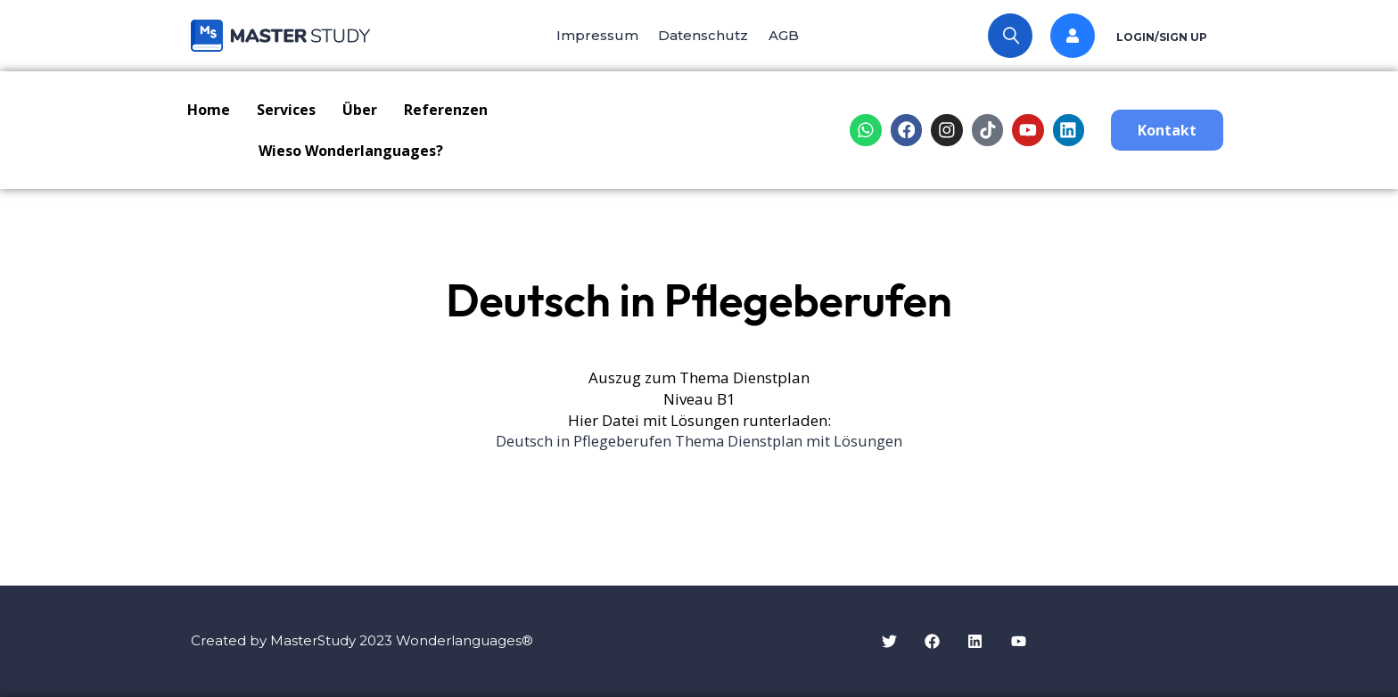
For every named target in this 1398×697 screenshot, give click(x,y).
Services (286, 109)
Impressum (591, 35)
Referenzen (446, 109)
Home (208, 109)
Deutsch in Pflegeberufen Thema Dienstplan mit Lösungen (699, 440)
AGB (789, 35)
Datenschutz (703, 35)
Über (359, 109)
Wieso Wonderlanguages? (351, 150)
